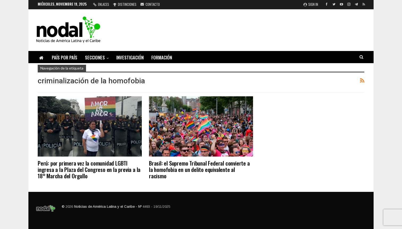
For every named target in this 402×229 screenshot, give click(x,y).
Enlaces (101, 4)
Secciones (95, 57)
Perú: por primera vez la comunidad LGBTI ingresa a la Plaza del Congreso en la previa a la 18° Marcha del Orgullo (89, 169)
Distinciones (124, 4)
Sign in (310, 4)
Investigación (130, 57)
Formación (161, 57)
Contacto (150, 4)
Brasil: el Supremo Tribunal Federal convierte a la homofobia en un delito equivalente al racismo (199, 169)
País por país (64, 57)
